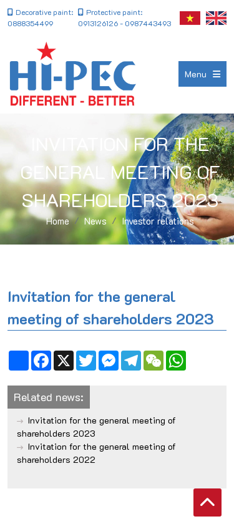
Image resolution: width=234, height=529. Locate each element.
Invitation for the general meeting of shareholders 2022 (96, 452)
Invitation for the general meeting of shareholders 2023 (96, 426)
